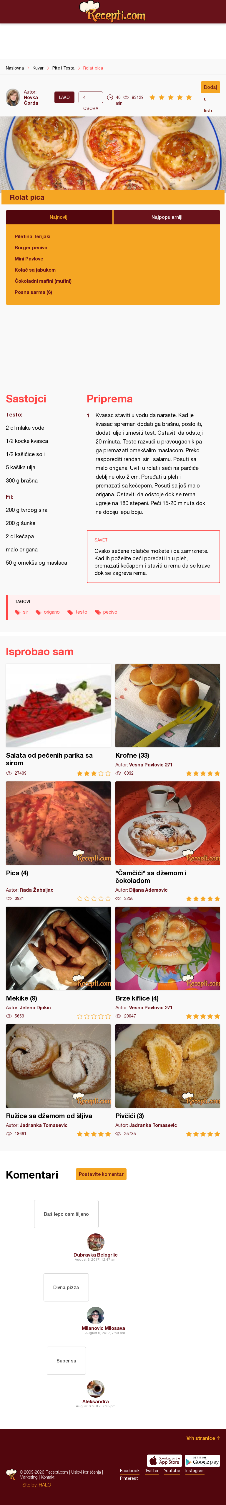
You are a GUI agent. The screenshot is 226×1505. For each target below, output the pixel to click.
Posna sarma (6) (33, 292)
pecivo (110, 611)
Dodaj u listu (210, 88)
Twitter (152, 1470)
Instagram (195, 1470)
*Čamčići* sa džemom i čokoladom (167, 841)
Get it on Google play (202, 1461)
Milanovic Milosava (103, 1328)
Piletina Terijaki (32, 236)
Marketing (29, 1476)
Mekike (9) (58, 963)
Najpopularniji (167, 217)
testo (81, 611)
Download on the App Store (164, 1461)
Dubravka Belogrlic (96, 1254)
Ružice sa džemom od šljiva (58, 1080)
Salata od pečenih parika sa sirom (58, 720)
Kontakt (47, 1476)
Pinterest (129, 1478)
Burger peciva (31, 247)
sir (25, 611)
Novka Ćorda (31, 100)
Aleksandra (95, 1401)
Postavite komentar (101, 1174)
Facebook (129, 1470)
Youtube (172, 1470)
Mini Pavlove (29, 258)
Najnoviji (59, 217)
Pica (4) (58, 841)
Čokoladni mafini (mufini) (43, 281)
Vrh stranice (201, 1438)
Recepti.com (113, 11)
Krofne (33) (167, 720)
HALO (45, 1484)
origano (52, 611)
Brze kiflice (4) (167, 963)
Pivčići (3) (167, 1080)
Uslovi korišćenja (86, 1472)
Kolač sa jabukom (35, 269)
